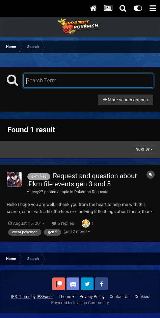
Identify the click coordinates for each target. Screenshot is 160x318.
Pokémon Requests (91, 191)
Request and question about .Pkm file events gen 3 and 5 (82, 180)
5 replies (63, 223)
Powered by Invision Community (80, 302)
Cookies (142, 296)
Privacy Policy (92, 296)
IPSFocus (44, 296)
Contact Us (120, 296)
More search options (125, 99)
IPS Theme (20, 296)
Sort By (144, 149)
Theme (67, 296)
